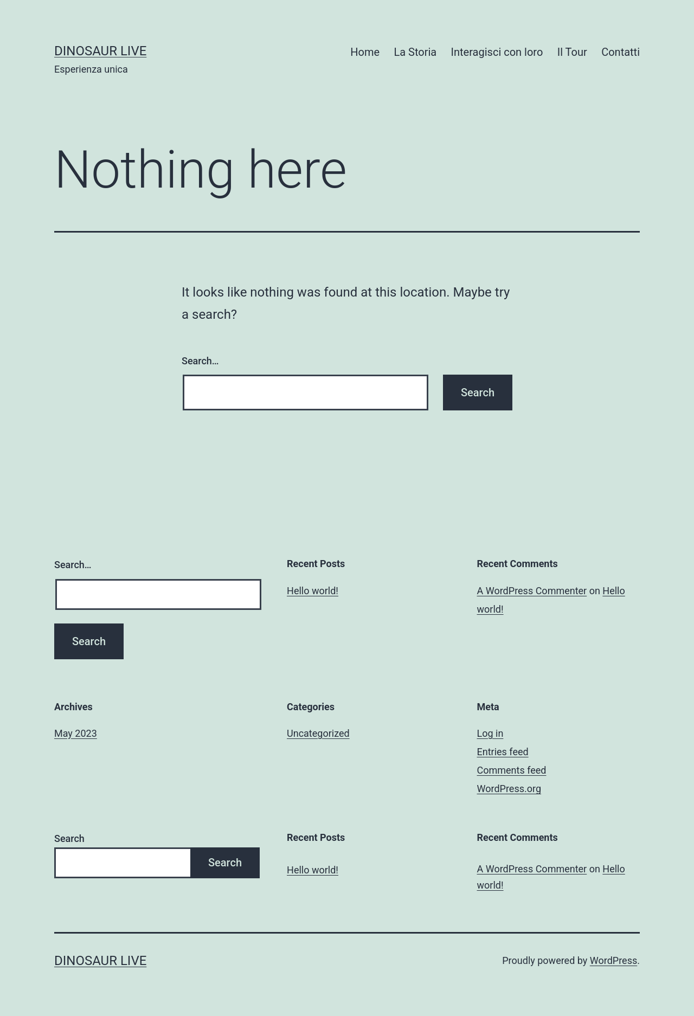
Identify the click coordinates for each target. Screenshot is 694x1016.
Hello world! (312, 590)
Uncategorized (318, 733)
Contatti (620, 52)
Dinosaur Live (100, 51)
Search (69, 838)
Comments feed (512, 770)
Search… (200, 360)
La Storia (415, 52)
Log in (490, 733)
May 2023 (75, 733)
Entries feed (503, 751)
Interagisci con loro (497, 52)
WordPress (613, 960)
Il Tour (572, 52)
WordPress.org (509, 788)
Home (365, 52)
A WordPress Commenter (532, 590)
